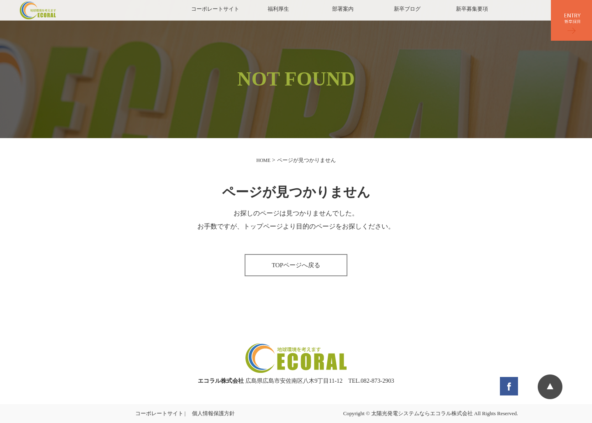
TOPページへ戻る (296, 265)
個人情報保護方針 (213, 413)
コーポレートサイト (215, 9)
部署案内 (343, 9)
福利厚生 (278, 9)
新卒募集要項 (472, 9)
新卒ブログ (407, 9)
